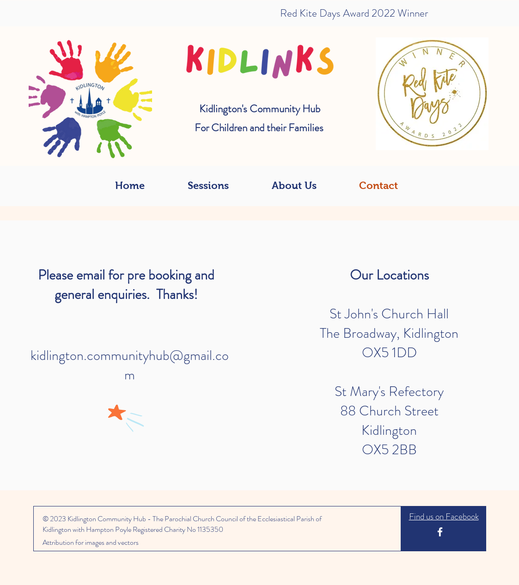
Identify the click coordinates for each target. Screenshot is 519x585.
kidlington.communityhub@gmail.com (130, 365)
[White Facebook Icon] (440, 532)
